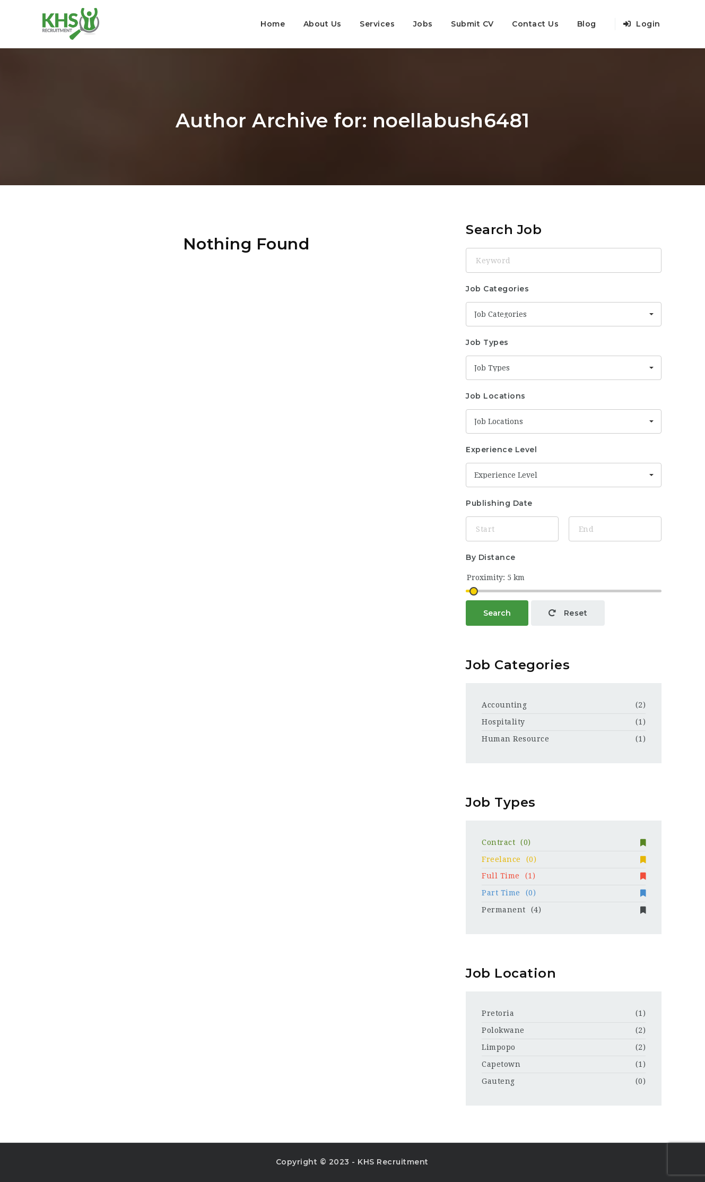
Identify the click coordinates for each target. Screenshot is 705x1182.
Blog (586, 24)
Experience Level (501, 449)
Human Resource (515, 739)
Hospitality (503, 722)
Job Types (487, 342)
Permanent (564, 909)
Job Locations (496, 396)
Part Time (564, 892)
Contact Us (535, 24)
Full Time (564, 876)
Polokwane (503, 1030)
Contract (564, 842)
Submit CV (472, 24)
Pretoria (498, 1013)
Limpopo (499, 1047)
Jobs (423, 24)
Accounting (504, 705)
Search (497, 613)
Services (377, 24)
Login (641, 24)
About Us (322, 24)
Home (272, 24)
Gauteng (498, 1081)
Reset (568, 613)
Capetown (501, 1064)
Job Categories (497, 289)
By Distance (491, 557)
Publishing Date (499, 503)
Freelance (564, 859)
